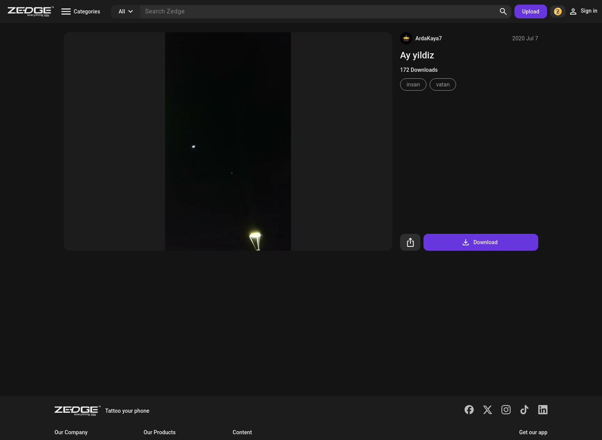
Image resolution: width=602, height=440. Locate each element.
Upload (530, 11)
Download (479, 242)
